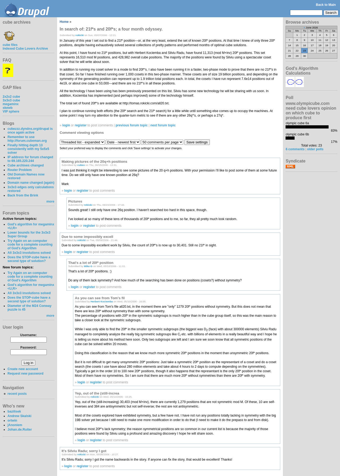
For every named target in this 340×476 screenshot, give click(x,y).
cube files (10, 43)
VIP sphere (11, 111)
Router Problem (19, 170)
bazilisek (14, 411)
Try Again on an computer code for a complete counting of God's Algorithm (30, 244)
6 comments (295, 149)
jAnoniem (14, 425)
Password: (28, 347)
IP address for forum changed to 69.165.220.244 (30, 159)
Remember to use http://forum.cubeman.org (27, 139)
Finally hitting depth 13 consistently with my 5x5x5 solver (28, 149)
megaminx (11, 104)
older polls (315, 149)
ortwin (12, 420)
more (50, 201)
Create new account (22, 369)
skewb (7, 108)
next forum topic (163, 125)
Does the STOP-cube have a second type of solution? (28, 259)
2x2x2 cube (11, 96)
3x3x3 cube (11, 100)
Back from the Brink (22, 195)
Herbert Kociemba (102, 301)
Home (64, 22)
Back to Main (326, 5)
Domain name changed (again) (30, 183)
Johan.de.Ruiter (19, 429)
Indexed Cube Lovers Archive (25, 48)
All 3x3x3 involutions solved (29, 253)
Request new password (25, 373)
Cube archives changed (25, 165)
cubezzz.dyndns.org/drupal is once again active (30, 130)
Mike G (88, 266)
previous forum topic (132, 125)
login (66, 125)
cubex (81, 165)
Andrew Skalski (19, 416)
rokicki (79, 35)
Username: (28, 335)
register (81, 125)
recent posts (17, 394)
